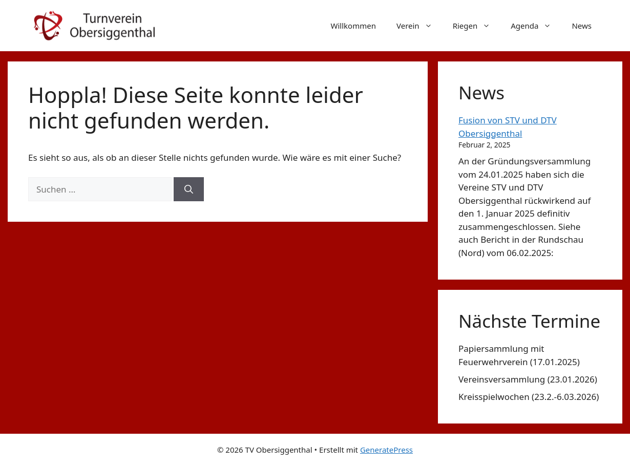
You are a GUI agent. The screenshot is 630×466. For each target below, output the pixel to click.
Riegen (477, 25)
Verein (419, 25)
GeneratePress (386, 449)
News (582, 25)
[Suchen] (189, 189)
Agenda (536, 25)
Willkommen (353, 25)
